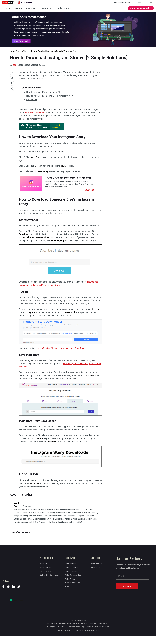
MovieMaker (23, 51)
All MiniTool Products (122, 2)
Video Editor (44, 566)
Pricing (18, 8)
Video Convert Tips (72, 570)
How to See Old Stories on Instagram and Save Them (60, 351)
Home (7, 8)
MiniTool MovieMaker (35, 112)
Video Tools (63, 8)
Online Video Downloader (49, 578)
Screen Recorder (46, 574)
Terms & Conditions (81, 623)
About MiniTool (96, 566)
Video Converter (46, 570)
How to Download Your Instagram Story (44, 92)
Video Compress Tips (73, 578)
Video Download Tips (73, 574)
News (67, 589)
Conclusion (31, 99)
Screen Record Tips (72, 585)
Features (30, 8)
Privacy (71, 623)
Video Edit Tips (70, 566)
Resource (46, 8)
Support (138, 2)
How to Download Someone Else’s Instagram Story (49, 96)
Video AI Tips (70, 582)
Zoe (14, 65)
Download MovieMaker (140, 8)
